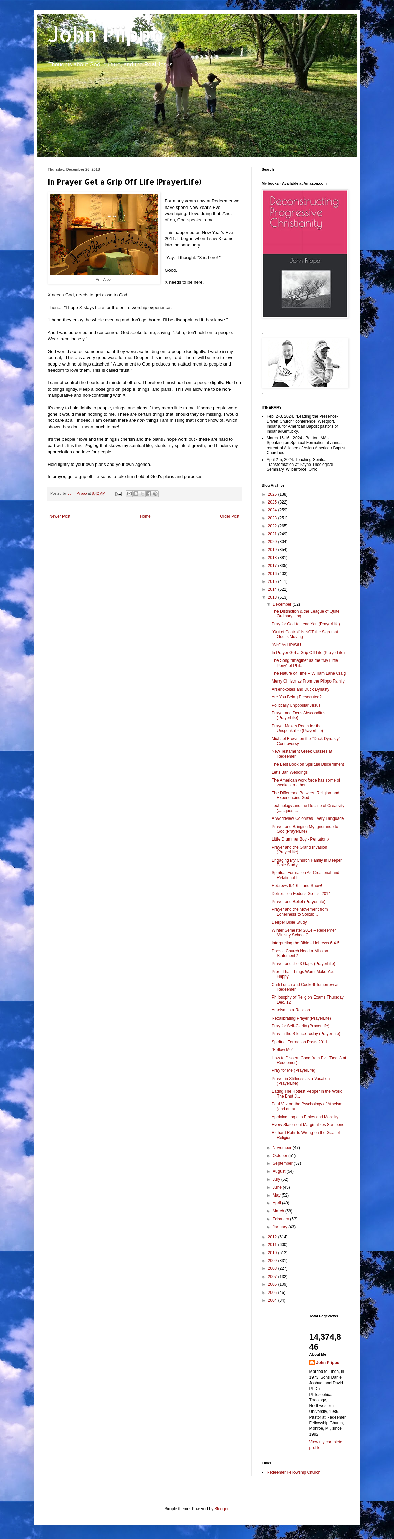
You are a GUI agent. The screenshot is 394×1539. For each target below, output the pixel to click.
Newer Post (59, 516)
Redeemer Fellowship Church (293, 1472)
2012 (273, 1237)
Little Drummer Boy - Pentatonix (300, 839)
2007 (273, 1276)
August (280, 1171)
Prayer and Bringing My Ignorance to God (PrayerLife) (305, 829)
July (277, 1179)
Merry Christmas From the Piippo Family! (309, 681)
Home (145, 516)
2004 (273, 1300)
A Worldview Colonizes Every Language (308, 818)
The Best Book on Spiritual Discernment (308, 764)
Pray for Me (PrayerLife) (293, 1070)
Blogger (221, 1508)
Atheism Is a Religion (291, 1010)
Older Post (229, 516)
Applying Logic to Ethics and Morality (305, 1116)
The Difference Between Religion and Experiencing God (305, 795)
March (279, 1211)
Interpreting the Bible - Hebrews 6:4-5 (305, 943)
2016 (273, 573)
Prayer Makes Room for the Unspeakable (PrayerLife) (297, 728)
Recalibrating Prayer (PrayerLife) (301, 1018)
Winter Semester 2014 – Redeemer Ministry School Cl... (304, 933)
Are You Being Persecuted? (297, 697)
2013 (273, 597)
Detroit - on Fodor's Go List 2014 (301, 893)
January (280, 1227)
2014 (273, 589)
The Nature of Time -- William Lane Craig (309, 673)
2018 (273, 557)
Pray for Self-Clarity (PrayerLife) (300, 1026)
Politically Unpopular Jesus (296, 705)
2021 (273, 534)
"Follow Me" (282, 1049)
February (281, 1219)
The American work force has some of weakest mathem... (306, 782)
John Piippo (106, 34)
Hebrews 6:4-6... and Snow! (297, 885)
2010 (273, 1252)
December (283, 604)
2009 (273, 1260)
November (283, 1147)
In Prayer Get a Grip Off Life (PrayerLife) (308, 652)
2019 (273, 549)
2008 (273, 1268)
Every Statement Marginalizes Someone (308, 1124)
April (277, 1203)
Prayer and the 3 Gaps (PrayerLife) (303, 963)
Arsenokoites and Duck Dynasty (300, 689)
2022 (273, 526)
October (280, 1155)
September (283, 1163)
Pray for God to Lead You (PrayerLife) (306, 623)
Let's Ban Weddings (290, 772)
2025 (273, 502)
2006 (273, 1284)
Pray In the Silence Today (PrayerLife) (306, 1033)
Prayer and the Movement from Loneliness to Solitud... (300, 911)
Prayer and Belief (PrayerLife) (298, 901)
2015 (273, 581)
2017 (273, 565)
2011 (273, 1244)
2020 (273, 541)
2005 (273, 1292)
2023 (273, 518)
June (278, 1187)
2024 (273, 510)
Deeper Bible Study (289, 922)
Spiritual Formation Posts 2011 (299, 1042)
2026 (273, 494)
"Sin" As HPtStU (286, 645)
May (277, 1195)
